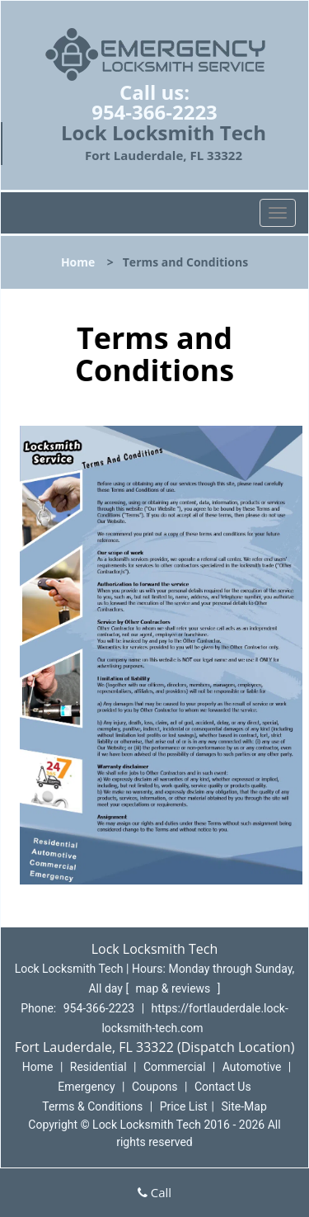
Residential (98, 1066)
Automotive (252, 1066)
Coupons (155, 1086)
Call (154, 1192)
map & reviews (174, 988)
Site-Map (244, 1106)
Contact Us (222, 1086)
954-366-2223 (154, 111)
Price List (184, 1106)
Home (78, 262)
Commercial (174, 1066)
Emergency (86, 1086)
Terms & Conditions (92, 1106)
